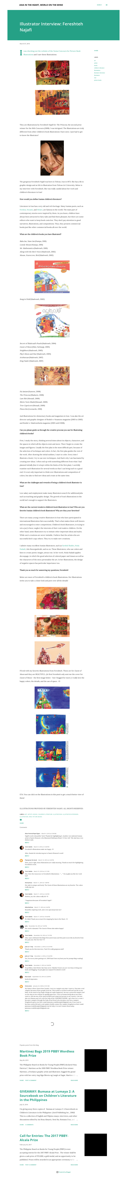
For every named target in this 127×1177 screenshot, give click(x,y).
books (95, 65)
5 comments (29, 1125)
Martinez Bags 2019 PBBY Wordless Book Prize (47, 1053)
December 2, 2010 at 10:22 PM (43, 956)
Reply (27, 843)
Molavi (39, 210)
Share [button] (96, 50)
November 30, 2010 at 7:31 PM (43, 935)
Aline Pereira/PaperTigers (32, 833)
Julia (26, 926)
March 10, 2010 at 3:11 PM (41, 871)
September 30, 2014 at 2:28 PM (41, 976)
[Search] (99, 5)
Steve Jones (28, 986)
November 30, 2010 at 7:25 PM (38, 926)
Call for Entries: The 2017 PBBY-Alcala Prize (44, 1138)
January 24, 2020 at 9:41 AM (41, 986)
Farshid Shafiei (68, 545)
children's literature (99, 68)
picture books (97, 80)
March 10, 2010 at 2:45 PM (46, 860)
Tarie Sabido (28, 847)
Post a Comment (30, 1080)
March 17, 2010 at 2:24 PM (42, 907)
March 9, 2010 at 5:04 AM (49, 833)
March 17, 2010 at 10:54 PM (42, 916)
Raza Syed (28, 976)
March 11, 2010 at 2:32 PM (41, 894)
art (95, 60)
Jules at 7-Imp (29, 946)
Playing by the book (31, 860)
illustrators (97, 75)
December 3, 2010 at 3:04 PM (42, 965)
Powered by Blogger (63, 1172)
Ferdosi (23, 210)
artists (95, 63)
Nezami (30, 210)
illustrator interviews (99, 73)
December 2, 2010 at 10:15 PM (43, 946)
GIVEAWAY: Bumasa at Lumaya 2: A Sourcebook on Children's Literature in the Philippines (48, 1095)
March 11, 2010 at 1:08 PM (41, 882)
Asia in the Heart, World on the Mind (41, 4)
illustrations (97, 70)
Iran (95, 77)
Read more (74, 1080)
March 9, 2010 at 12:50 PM (41, 847)
